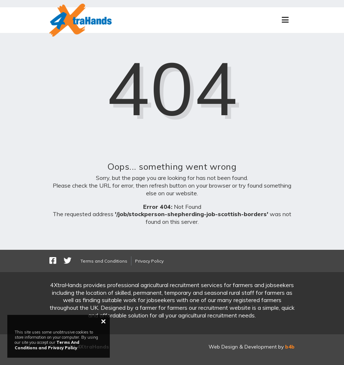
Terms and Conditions (104, 261)
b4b (290, 346)
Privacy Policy (149, 261)
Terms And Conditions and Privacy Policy (47, 345)
